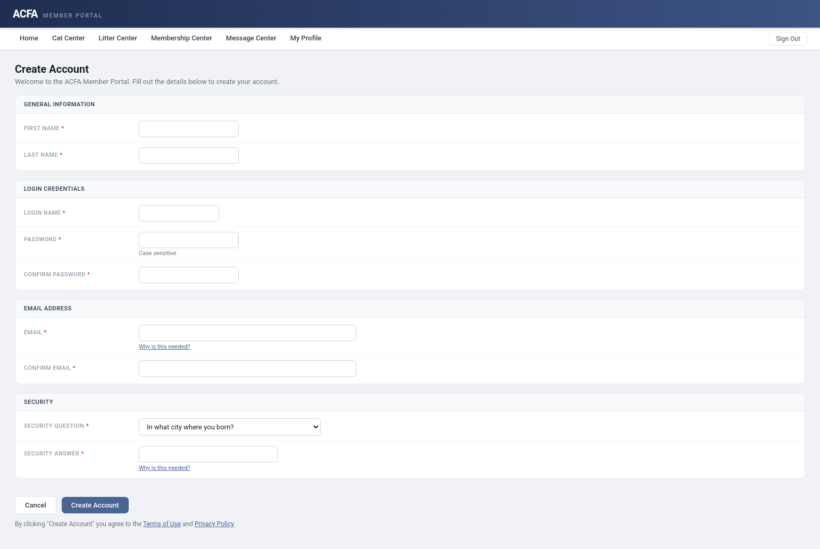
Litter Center (118, 38)
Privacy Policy (214, 524)
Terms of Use (162, 524)
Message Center (251, 38)
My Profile (306, 38)
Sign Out (788, 39)
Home (29, 38)
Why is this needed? (164, 346)
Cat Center (68, 38)
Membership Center (181, 38)
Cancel (35, 505)
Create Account (95, 505)
